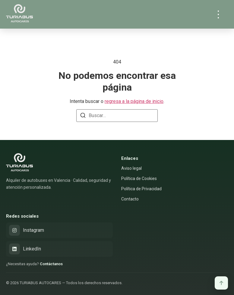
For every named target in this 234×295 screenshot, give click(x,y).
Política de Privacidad (141, 188)
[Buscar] (83, 116)
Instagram (26, 230)
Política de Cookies (139, 178)
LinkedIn (25, 249)
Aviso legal (131, 168)
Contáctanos (51, 264)
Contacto (130, 199)
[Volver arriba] (221, 283)
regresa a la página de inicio (134, 101)
